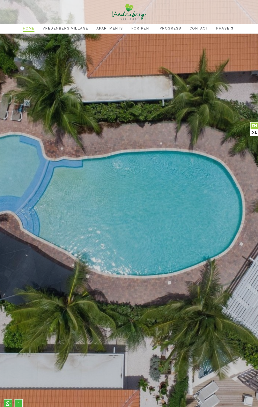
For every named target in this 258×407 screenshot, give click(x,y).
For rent (141, 28)
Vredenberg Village (65, 28)
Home (28, 28)
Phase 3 (224, 28)
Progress (170, 28)
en (254, 125)
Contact (198, 28)
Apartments (109, 28)
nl (254, 132)
